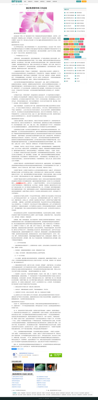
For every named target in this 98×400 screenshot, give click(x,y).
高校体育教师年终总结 (17, 378)
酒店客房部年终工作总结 (55, 390)
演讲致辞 (49, 1)
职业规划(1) (67, 57)
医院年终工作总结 (41, 382)
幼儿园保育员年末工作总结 (43, 378)
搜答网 (24, 394)
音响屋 (18, 392)
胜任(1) (73, 57)
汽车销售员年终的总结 (20, 390)
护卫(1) (71, 41)
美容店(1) (82, 54)
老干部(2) (82, 49)
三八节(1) (66, 51)
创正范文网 (90, 394)
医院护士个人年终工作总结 (43, 380)
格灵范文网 (67, 392)
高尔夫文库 (74, 394)
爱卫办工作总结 (80, 20)
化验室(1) (72, 51)
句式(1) (66, 41)
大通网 (72, 392)
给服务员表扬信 (80, 23)
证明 (67, 75)
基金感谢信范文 (69, 68)
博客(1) (66, 44)
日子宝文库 (76, 392)
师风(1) (77, 51)
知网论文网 (53, 392)
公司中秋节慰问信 (70, 28)
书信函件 (36, 1)
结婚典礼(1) (67, 46)
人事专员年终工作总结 (17, 376)
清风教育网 (79, 394)
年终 (18, 348)
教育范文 (42, 1)
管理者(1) (72, 39)
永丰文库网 (48, 394)
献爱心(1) (71, 49)
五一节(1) (81, 41)
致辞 (67, 81)
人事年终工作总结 (41, 384)
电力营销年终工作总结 (42, 376)
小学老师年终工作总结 (42, 386)
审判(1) (66, 54)
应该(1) (77, 39)
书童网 (43, 392)
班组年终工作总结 (16, 386)
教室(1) (79, 46)
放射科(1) (73, 46)
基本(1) (75, 41)
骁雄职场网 (39, 394)
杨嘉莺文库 (87, 392)
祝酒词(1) (71, 44)
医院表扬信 (79, 12)
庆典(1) (81, 44)
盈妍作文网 (39, 392)
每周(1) (76, 44)
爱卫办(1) (66, 39)
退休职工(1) (79, 57)
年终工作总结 (15, 382)
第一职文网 (34, 394)
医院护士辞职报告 (81, 25)
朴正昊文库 (69, 394)
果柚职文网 (29, 394)
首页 (25, 1)
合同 (78, 78)
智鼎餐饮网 (64, 394)
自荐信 (78, 75)
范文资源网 (81, 392)
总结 (22, 348)
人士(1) (66, 49)
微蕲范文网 (15, 394)
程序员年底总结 (16, 380)
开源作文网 (28, 392)
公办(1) (71, 54)
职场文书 (30, 1)
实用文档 (55, 1)
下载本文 (44, 10)
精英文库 (57, 392)
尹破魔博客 (23, 392)
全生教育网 (85, 394)
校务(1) (76, 49)
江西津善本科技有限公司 (56, 394)
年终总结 (26, 4)
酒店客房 (14, 348)
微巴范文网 (47, 398)
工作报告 (68, 78)
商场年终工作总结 (16, 384)
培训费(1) (76, 54)
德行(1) (82, 51)
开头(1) (82, 39)
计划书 (78, 81)
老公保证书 (68, 25)
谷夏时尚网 (33, 392)
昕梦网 (43, 394)
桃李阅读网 (62, 392)
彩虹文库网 (20, 394)
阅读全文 (39, 10)
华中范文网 (47, 392)
